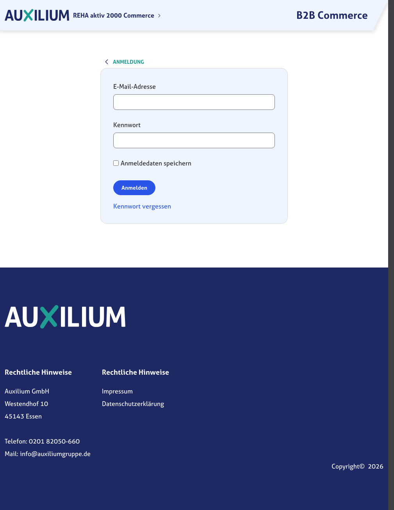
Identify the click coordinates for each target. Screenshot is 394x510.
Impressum (117, 391)
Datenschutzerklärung (133, 403)
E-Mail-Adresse (134, 86)
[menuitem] (117, 15)
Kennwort (127, 124)
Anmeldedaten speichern (152, 163)
